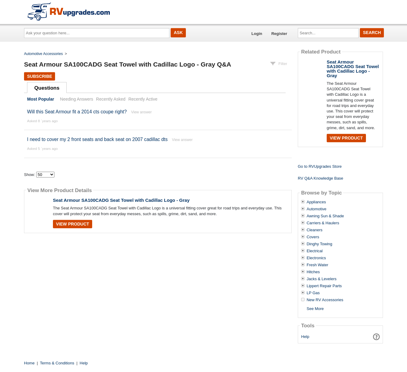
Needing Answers (76, 99)
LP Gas (313, 293)
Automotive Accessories (43, 54)
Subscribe (39, 76)
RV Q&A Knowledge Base (320, 178)
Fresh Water (317, 265)
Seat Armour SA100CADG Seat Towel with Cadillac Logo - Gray (121, 200)
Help (305, 336)
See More (315, 308)
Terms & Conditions (57, 363)
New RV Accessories (325, 300)
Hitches (313, 272)
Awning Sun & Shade (325, 216)
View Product (72, 224)
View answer (141, 112)
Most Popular (40, 99)
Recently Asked (110, 99)
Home (29, 363)
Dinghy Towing (319, 244)
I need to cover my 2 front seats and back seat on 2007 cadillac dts (97, 139)
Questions (47, 88)
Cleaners (314, 230)
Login (257, 33)
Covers (313, 237)
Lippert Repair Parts (324, 286)
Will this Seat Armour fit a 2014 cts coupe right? (77, 111)
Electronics (316, 258)
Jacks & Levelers (321, 279)
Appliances (316, 202)
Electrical (315, 251)
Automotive (316, 209)
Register (279, 33)
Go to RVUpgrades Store (320, 166)
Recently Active (143, 99)
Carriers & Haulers (323, 223)
